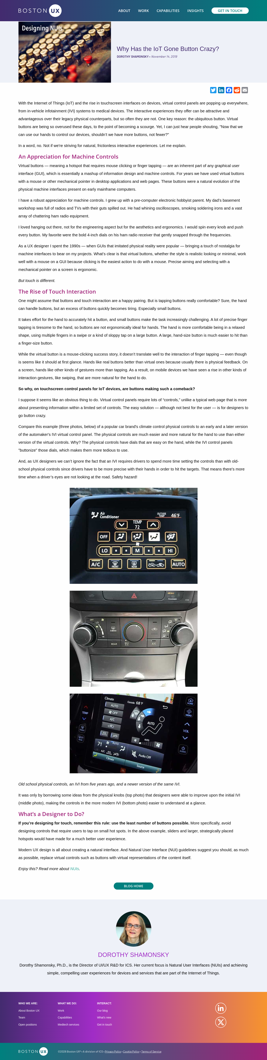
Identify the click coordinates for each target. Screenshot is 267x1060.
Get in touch (104, 1024)
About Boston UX (29, 1010)
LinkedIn (220, 1008)
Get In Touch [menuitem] (230, 10)
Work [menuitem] (143, 10)
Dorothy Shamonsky (133, 56)
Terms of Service (151, 1051)
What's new (104, 1017)
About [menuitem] (124, 10)
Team (21, 1017)
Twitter (220, 1022)
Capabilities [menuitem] (168, 10)
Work (61, 1010)
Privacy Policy (113, 1051)
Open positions (27, 1024)
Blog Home (133, 886)
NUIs (74, 869)
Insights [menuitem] (195, 10)
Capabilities (65, 1017)
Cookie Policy (131, 1051)
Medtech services (68, 1024)
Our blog (102, 1010)
